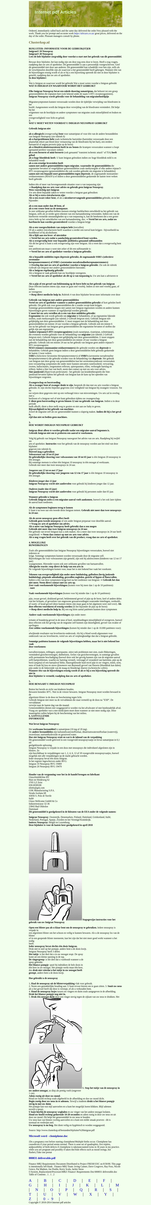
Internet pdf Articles (55, 12)
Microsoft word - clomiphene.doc (48, 1136)
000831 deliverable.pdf (42, 1158)
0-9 (49, 1199)
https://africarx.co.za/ (84, 33)
